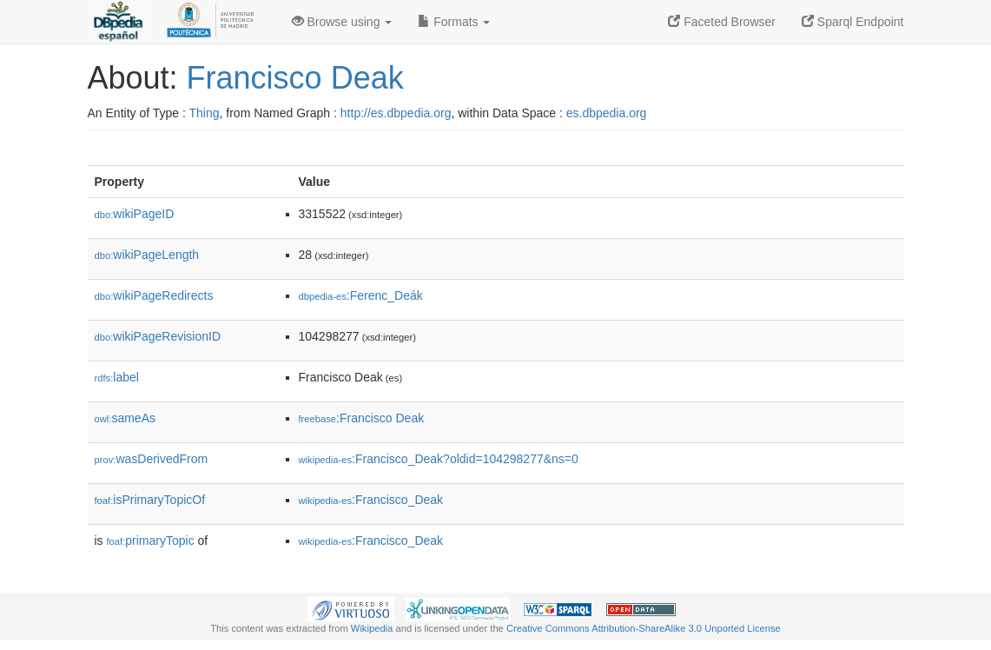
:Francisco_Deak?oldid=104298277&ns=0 (438, 459)
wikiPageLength (147, 255)
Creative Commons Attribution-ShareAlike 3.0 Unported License (643, 628)
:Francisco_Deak (371, 500)
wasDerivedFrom (151, 459)
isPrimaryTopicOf (150, 500)
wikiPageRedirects (154, 295)
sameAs (125, 418)
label (117, 377)
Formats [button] (454, 22)
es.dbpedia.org (606, 113)
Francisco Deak (295, 78)
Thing (204, 113)
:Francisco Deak (362, 418)
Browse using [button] (342, 22)
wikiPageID (135, 214)
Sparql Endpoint (853, 22)
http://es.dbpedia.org (396, 113)
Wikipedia (372, 628)
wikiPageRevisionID (158, 336)
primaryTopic (151, 540)
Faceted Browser (722, 22)
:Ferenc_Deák (361, 295)
